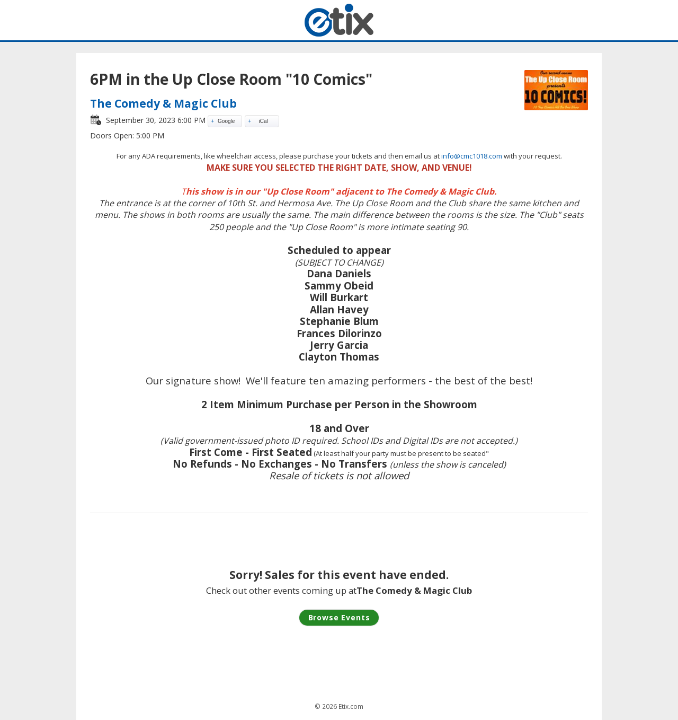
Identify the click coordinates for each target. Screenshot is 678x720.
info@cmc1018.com (471, 156)
